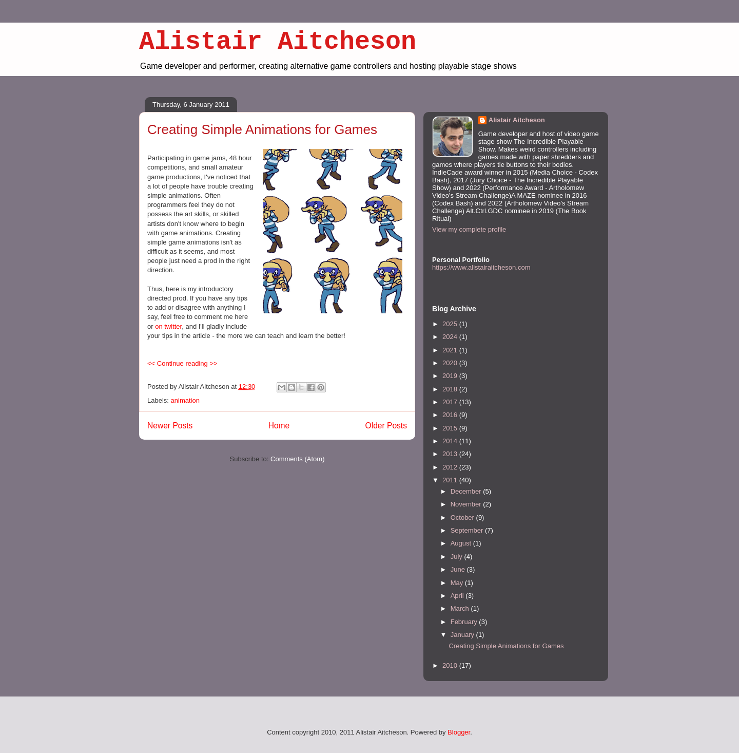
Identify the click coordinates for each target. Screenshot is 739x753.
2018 (450, 389)
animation (185, 400)
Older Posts (386, 425)
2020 (450, 363)
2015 (450, 428)
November (467, 504)
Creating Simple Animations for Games (262, 129)
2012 (450, 467)
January (463, 634)
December (467, 491)
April (458, 595)
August (462, 543)
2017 (450, 402)
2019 (450, 376)
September (468, 530)
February (465, 622)
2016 (450, 415)
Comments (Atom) (297, 459)
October (463, 517)
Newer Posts (169, 425)
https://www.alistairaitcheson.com (481, 267)
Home (279, 425)
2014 (450, 441)
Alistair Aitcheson (277, 42)
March (461, 608)
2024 (450, 337)
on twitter (168, 326)
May (458, 583)
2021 (450, 350)
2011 (450, 480)
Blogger (459, 732)
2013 (450, 454)
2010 (450, 665)
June (459, 569)
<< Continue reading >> (182, 363)
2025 (450, 324)
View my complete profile (469, 229)
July (457, 556)
